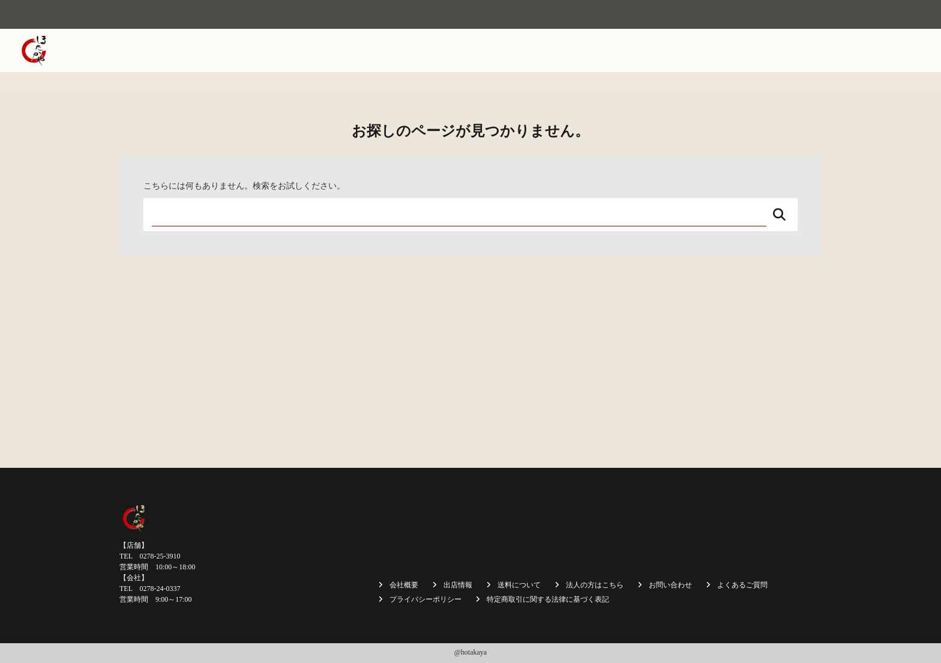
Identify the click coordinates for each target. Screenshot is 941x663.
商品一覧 (632, 50)
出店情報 (582, 50)
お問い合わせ (889, 50)
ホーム (420, 50)
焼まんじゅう (524, 50)
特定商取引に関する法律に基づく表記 (548, 599)
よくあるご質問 (742, 585)
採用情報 (831, 50)
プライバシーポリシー (425, 599)
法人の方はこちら (765, 50)
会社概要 (466, 50)
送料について (690, 50)
